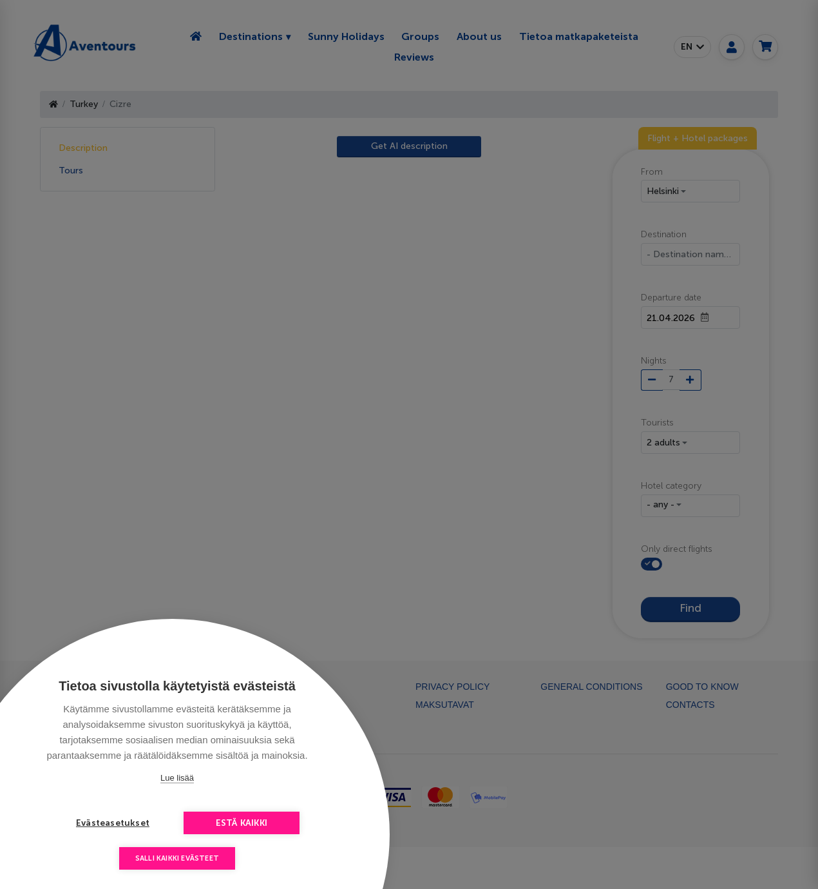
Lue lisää (177, 778)
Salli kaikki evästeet (177, 858)
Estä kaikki (241, 822)
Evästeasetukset (112, 822)
